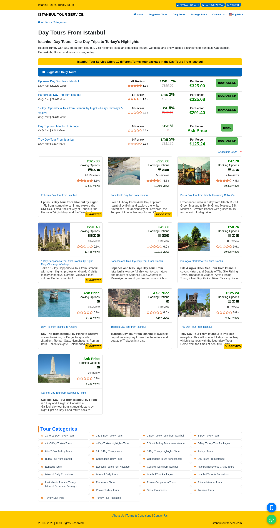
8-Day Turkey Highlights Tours (161, 451)
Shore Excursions (154, 490)
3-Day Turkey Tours (206, 435)
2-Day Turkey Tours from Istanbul (163, 435)
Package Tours (199, 14)
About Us (118, 515)
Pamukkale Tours (103, 482)
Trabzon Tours (204, 490)
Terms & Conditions (138, 515)
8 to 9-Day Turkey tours (107, 451)
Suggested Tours (158, 14)
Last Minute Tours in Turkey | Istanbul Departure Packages (59, 484)
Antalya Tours (203, 451)
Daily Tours (179, 14)
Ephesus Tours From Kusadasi (111, 466)
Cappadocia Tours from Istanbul (162, 458)
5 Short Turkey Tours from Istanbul (164, 443)
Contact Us (218, 14)
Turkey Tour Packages (106, 497)
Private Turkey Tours (105, 490)
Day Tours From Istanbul (209, 458)
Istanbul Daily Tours (105, 474)
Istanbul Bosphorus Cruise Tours (214, 466)
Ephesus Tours (51, 466)
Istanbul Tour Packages (158, 474)
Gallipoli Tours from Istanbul (160, 466)
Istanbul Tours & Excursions (211, 474)
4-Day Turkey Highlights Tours (110, 443)
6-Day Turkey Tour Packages (212, 443)
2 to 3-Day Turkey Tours (107, 435)
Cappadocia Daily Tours (107, 458)
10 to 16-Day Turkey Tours (57, 435)
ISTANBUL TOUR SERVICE (61, 14)
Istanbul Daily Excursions (57, 474)
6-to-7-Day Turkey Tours (56, 451)
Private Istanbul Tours (208, 482)
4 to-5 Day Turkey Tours (56, 443)
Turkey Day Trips (52, 497)
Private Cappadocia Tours (159, 482)
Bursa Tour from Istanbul (56, 458)
